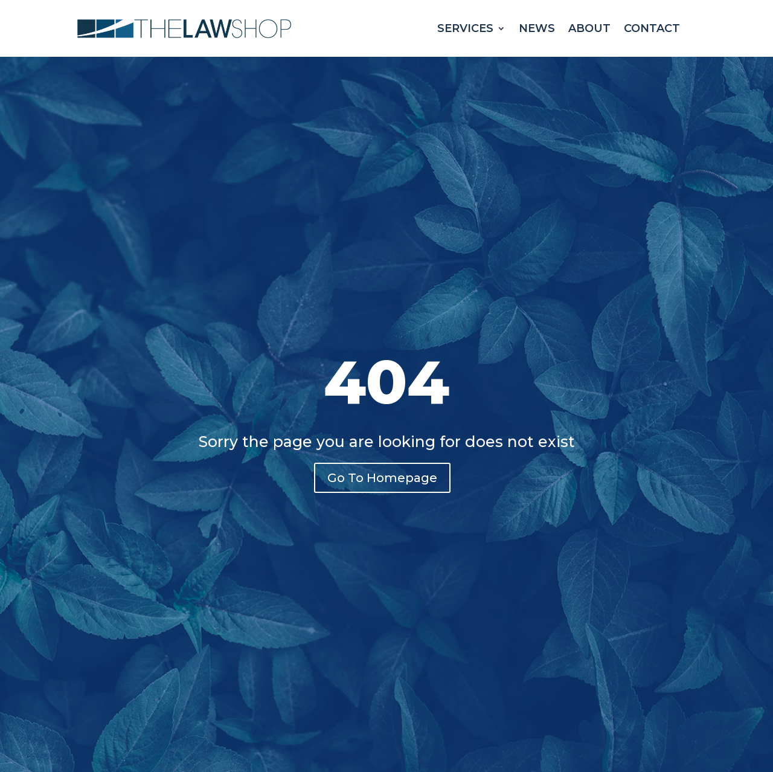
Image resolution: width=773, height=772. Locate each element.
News (537, 28)
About (589, 28)
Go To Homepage (382, 478)
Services (465, 28)
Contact (652, 28)
